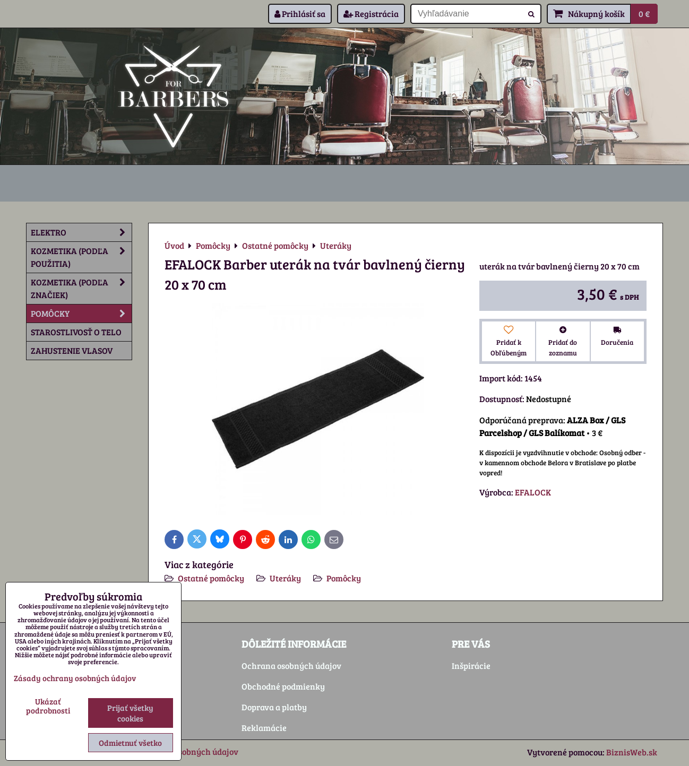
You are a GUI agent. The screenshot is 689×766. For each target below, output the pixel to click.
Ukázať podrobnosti (48, 706)
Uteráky (285, 578)
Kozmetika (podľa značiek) (81, 288)
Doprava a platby (274, 706)
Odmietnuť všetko (130, 742)
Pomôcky (343, 578)
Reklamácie (264, 727)
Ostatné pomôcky (211, 578)
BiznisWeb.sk (631, 752)
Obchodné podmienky (283, 686)
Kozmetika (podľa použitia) (81, 257)
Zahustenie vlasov (72, 350)
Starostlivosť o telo (76, 331)
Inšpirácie (471, 665)
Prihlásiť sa (299, 13)
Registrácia (371, 13)
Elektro (81, 232)
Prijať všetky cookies (130, 713)
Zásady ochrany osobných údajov (75, 678)
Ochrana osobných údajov (291, 665)
